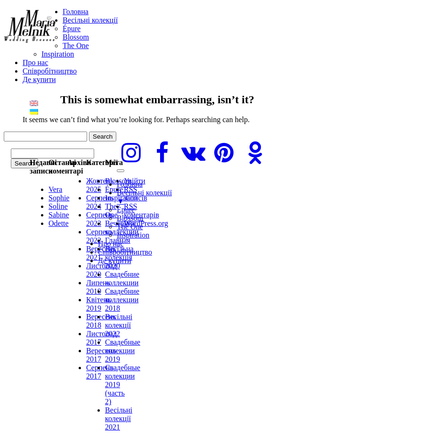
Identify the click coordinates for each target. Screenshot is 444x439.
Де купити (39, 79)
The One (76, 45)
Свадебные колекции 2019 (122, 350)
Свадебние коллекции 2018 (122, 299)
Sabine (58, 215)
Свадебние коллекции (122, 278)
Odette (58, 223)
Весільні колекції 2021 (118, 418)
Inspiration (57, 54)
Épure (72, 29)
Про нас (35, 62)
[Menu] (120, 170)
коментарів (141, 210)
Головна (76, 12)
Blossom (76, 37)
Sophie (58, 198)
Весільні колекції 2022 (118, 325)
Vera (55, 189)
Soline (58, 206)
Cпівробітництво (50, 71)
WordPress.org (146, 223)
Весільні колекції (90, 20)
